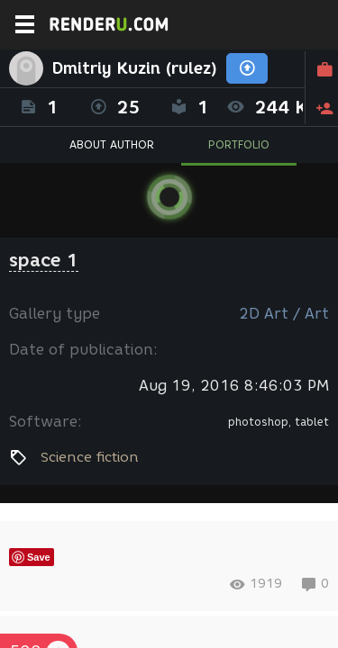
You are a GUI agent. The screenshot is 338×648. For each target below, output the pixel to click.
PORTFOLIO (238, 144)
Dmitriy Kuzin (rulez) (134, 68)
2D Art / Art (284, 313)
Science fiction (90, 457)
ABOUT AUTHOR (111, 144)
